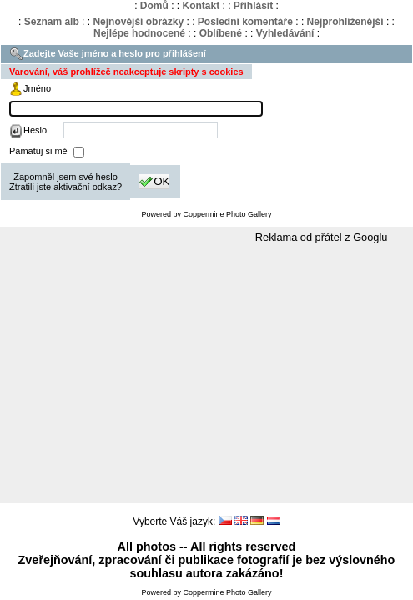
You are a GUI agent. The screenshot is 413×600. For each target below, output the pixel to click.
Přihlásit (253, 6)
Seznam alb (51, 22)
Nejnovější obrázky (138, 22)
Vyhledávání (285, 33)
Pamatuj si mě (39, 151)
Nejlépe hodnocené (139, 33)
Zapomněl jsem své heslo (65, 177)
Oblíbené (220, 33)
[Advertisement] (206, 374)
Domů (154, 6)
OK (154, 181)
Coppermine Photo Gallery (227, 214)
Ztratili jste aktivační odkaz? (65, 187)
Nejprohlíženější (345, 22)
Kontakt (200, 6)
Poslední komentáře (245, 22)
